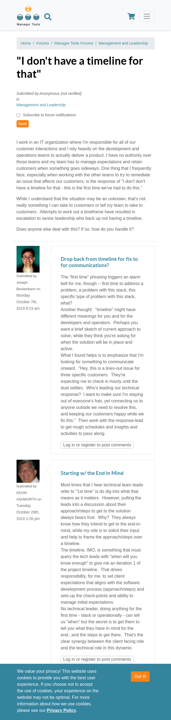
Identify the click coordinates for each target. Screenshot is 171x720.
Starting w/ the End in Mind (92, 473)
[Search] (47, 18)
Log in (69, 445)
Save (22, 123)
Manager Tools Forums (73, 43)
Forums (42, 43)
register (88, 445)
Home (26, 43)
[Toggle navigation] (146, 16)
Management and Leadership (123, 43)
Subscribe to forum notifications (49, 115)
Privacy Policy (61, 710)
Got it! (140, 676)
